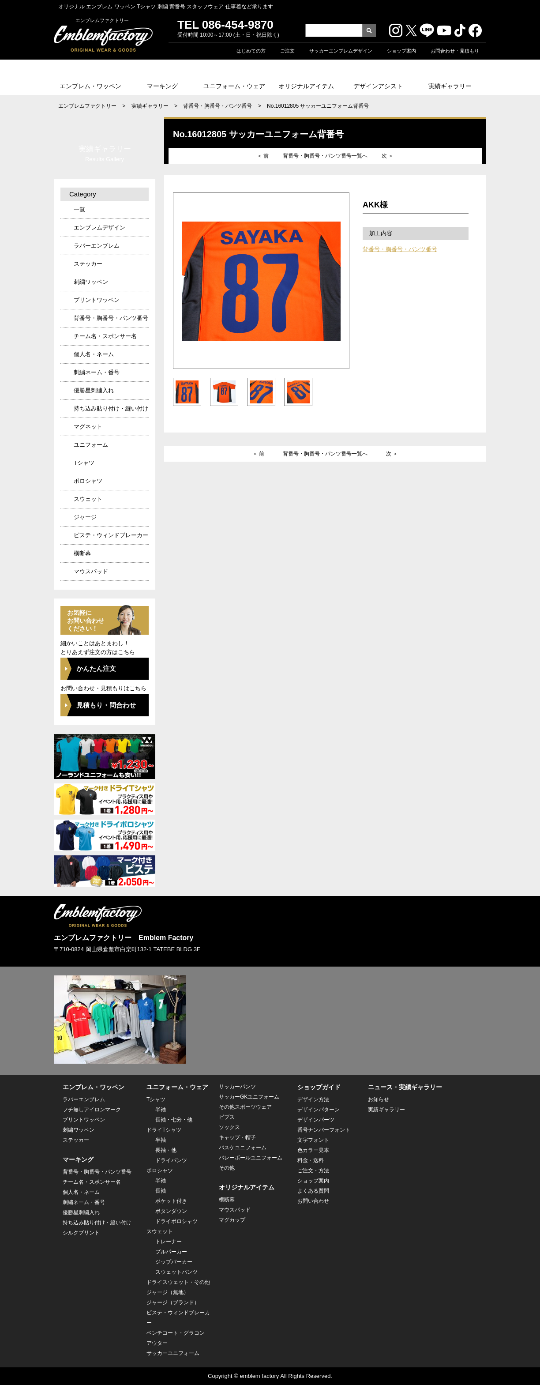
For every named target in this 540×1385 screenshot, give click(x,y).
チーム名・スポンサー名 (105, 336)
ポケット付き (171, 1201)
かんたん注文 (96, 668)
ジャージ (85, 517)
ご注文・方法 (313, 1170)
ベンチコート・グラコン (175, 1333)
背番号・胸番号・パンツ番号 (217, 106)
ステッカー (88, 263)
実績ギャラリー (450, 86)
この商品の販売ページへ (419, 388)
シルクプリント (81, 1233)
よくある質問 (313, 1191)
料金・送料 (310, 1160)
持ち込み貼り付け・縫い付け (111, 408)
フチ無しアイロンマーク (92, 1109)
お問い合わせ (313, 1201)
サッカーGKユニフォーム (249, 1097)
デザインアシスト (378, 86)
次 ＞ (388, 156)
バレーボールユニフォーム (250, 1158)
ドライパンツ (171, 1160)
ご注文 (287, 50)
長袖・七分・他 (173, 1120)
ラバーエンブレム (97, 245)
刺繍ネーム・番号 (97, 372)
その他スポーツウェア (245, 1107)
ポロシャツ (88, 481)
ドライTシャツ (163, 1130)
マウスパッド (91, 571)
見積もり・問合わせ (106, 705)
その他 (227, 1168)
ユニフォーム (91, 444)
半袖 (160, 1109)
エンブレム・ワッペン (90, 86)
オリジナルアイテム (306, 86)
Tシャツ (84, 462)
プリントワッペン (97, 300)
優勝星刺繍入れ (94, 390)
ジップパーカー (173, 1262)
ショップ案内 (401, 50)
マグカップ (232, 1220)
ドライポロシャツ (176, 1221)
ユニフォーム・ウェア (234, 86)
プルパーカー (171, 1252)
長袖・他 (165, 1150)
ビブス (227, 1117)
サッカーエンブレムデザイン (340, 50)
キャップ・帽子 (237, 1137)
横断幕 (82, 553)
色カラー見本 (313, 1150)
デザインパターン (318, 1109)
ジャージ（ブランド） (172, 1302)
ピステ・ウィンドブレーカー (111, 535)
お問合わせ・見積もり (455, 50)
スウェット (88, 499)
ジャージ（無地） (167, 1292)
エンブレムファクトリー (87, 106)
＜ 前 (263, 156)
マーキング (162, 86)
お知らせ (378, 1099)
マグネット (88, 426)
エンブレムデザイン (99, 227)
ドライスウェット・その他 (178, 1282)
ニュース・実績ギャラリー (405, 1087)
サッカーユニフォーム (172, 1353)
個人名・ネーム (94, 354)
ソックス (229, 1127)
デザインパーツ (315, 1120)
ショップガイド (319, 1087)
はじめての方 (251, 50)
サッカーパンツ (237, 1087)
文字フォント (313, 1140)
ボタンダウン (171, 1211)
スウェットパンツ (176, 1272)
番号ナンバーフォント (323, 1130)
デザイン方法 (313, 1099)
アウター (157, 1343)
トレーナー (168, 1241)
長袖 (160, 1191)
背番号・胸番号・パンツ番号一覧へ (325, 156)
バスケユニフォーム (242, 1147)
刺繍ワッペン (91, 282)
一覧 (79, 209)
